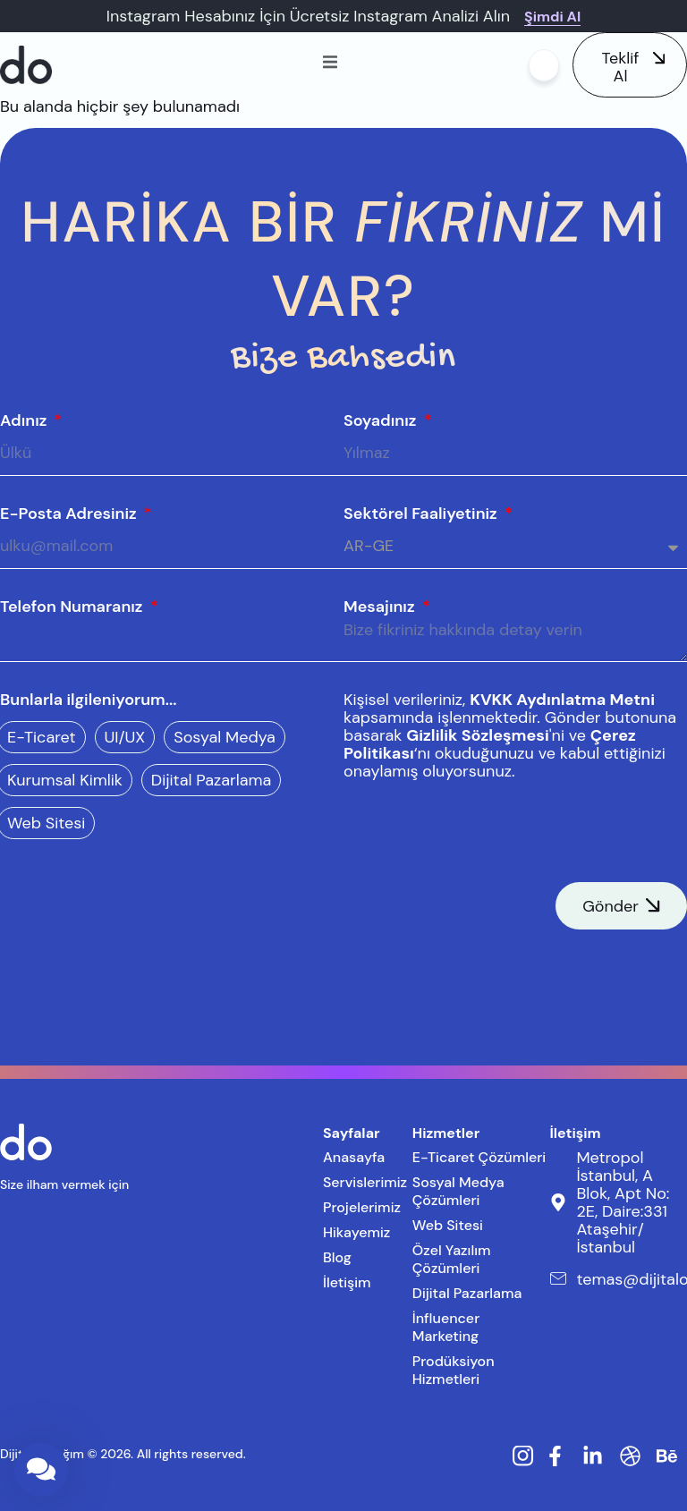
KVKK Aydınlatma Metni (562, 699)
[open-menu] (330, 65)
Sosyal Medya (225, 737)
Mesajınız (381, 606)
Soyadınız (382, 420)
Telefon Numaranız (73, 606)
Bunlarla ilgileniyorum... (88, 700)
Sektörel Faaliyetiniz (422, 513)
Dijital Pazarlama (211, 780)
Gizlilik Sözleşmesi (477, 735)
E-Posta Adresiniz (70, 513)
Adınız (25, 420)
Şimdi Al (552, 16)
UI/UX (125, 737)
